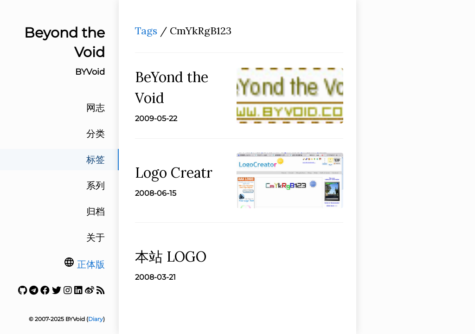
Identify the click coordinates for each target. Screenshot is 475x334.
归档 (95, 211)
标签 (95, 159)
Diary (95, 318)
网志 (95, 107)
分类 (95, 133)
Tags (146, 30)
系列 (95, 185)
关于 (95, 237)
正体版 (91, 264)
